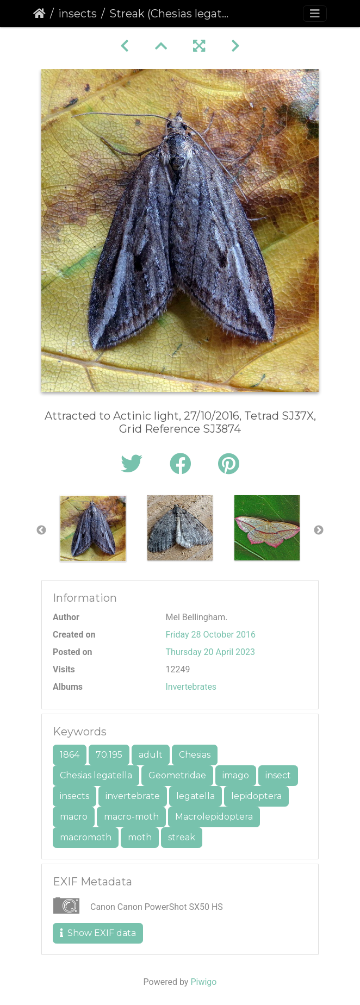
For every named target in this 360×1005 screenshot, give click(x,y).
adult (151, 755)
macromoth (85, 837)
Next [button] (318, 530)
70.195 (109, 755)
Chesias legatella (96, 775)
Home (39, 13)
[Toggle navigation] (315, 13)
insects (77, 13)
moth (140, 837)
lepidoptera (256, 796)
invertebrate (132, 796)
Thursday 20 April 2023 (211, 652)
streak (181, 837)
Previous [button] (41, 530)
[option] (92, 528)
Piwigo (203, 982)
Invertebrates (191, 687)
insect (278, 775)
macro (74, 817)
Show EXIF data (98, 933)
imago (235, 775)
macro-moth (131, 817)
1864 (69, 755)
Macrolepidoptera (214, 817)
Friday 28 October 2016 (211, 634)
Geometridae (177, 775)
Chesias (194, 755)
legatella (195, 796)
